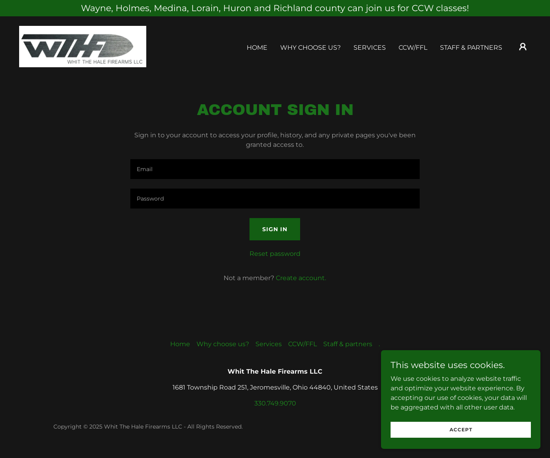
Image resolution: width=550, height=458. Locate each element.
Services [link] (370, 47)
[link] (82, 46)
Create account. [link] (301, 278)
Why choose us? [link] (310, 47)
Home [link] (257, 47)
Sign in (274, 229)
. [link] (379, 344)
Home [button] (180, 344)
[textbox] (274, 169)
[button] (523, 47)
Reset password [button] (275, 253)
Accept (461, 435)
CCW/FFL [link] (413, 47)
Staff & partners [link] (471, 47)
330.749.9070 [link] (275, 403)
